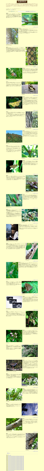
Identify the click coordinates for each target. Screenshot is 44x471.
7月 (16, 456)
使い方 (35, 11)
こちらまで (12, 9)
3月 (11, 456)
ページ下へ (37, 80)
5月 (13, 456)
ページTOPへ (34, 80)
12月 (10, 455)
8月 (17, 456)
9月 (18, 456)
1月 (8, 456)
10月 (20, 456)
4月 (12, 456)
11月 (8, 455)
